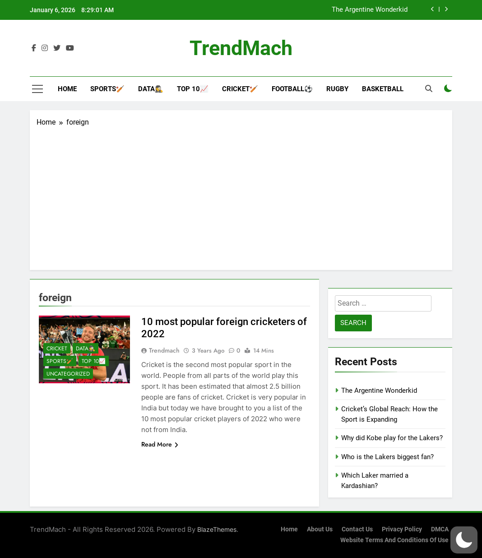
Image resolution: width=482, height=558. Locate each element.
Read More (159, 444)
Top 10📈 (193, 89)
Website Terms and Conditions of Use (394, 540)
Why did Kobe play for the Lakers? (392, 438)
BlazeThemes (216, 529)
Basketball (382, 89)
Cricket (56, 348)
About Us (320, 529)
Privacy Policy (402, 529)
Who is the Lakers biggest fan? (387, 457)
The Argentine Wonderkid (370, 10)
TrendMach (241, 48)
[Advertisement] (241, 195)
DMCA (440, 529)
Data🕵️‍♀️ (150, 89)
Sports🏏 (107, 89)
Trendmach (164, 350)
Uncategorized (68, 374)
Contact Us (357, 529)
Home (67, 89)
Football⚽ (292, 89)
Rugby (337, 89)
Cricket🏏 (240, 89)
